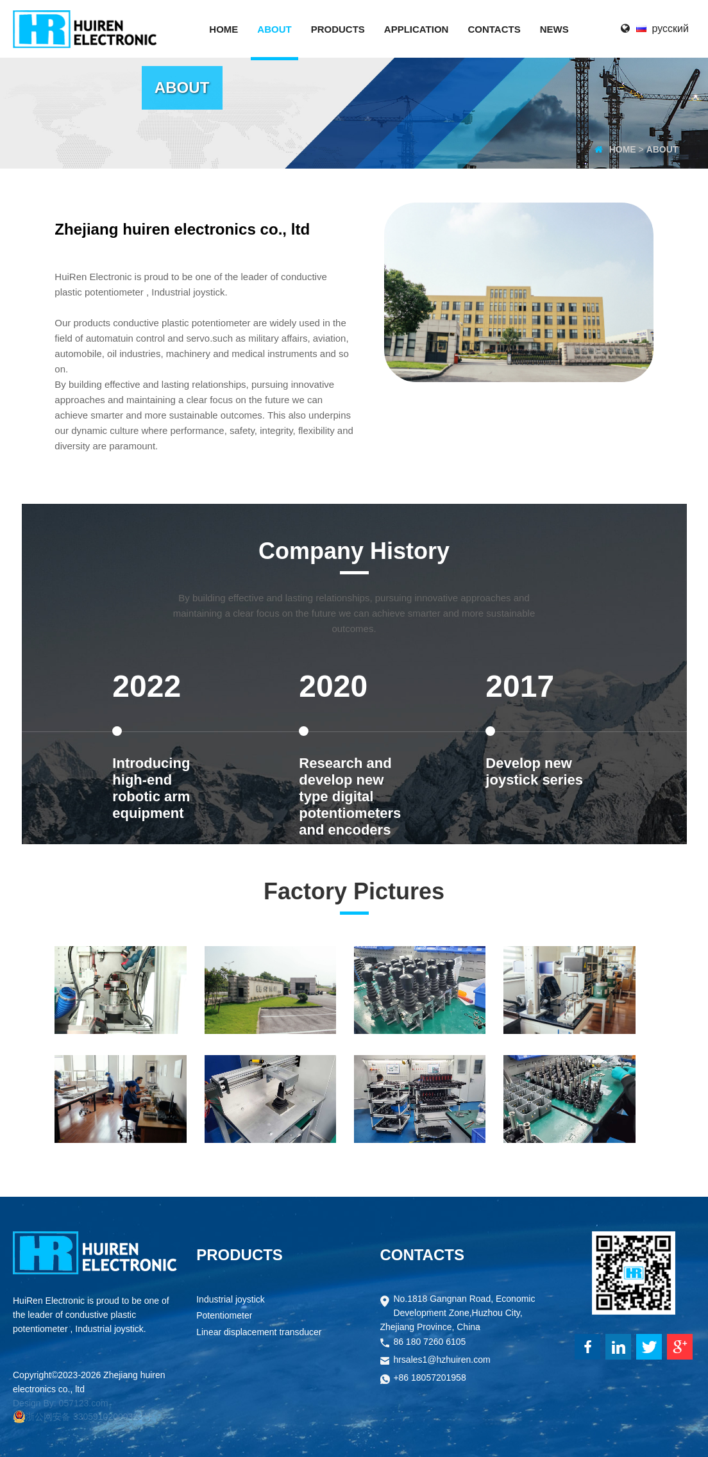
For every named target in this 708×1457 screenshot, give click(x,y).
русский (670, 28)
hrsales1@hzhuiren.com (441, 1360)
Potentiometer (224, 1316)
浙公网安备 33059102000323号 (82, 1416)
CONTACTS (422, 1254)
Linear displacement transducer (258, 1333)
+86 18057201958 (429, 1378)
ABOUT (662, 149)
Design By (33, 1403)
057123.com (83, 1403)
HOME (622, 149)
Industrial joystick (230, 1300)
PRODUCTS (239, 1254)
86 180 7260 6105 (429, 1342)
